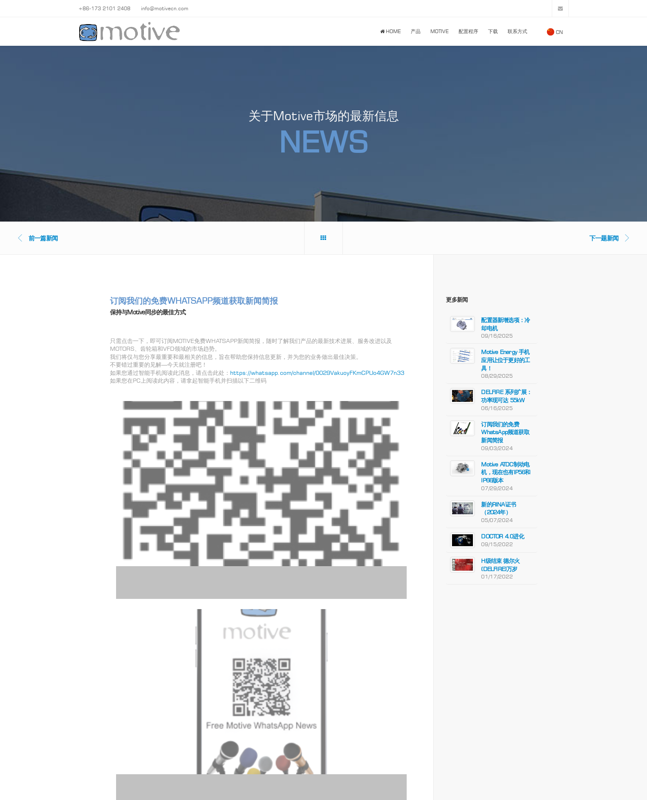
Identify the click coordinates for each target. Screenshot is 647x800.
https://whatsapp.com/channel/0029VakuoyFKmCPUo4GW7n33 (317, 372)
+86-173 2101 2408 (104, 8)
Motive (439, 31)
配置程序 (468, 31)
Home (390, 31)
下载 (493, 31)
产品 (416, 31)
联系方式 (517, 31)
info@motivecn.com (164, 8)
